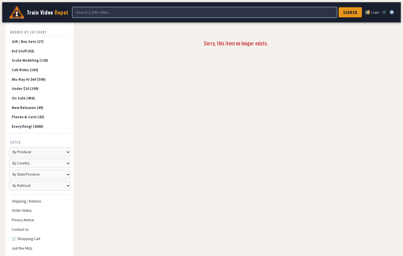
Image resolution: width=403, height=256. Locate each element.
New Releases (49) (27, 107)
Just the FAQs (22, 248)
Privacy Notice (23, 220)
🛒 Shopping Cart (26, 238)
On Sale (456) (23, 98)
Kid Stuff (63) (23, 51)
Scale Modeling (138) (30, 60)
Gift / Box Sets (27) (28, 41)
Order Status (22, 210)
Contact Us (20, 229)
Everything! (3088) (27, 126)
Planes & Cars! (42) (28, 117)
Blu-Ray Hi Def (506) (29, 79)
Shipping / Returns (26, 201)
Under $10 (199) (25, 88)
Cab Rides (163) (25, 70)
